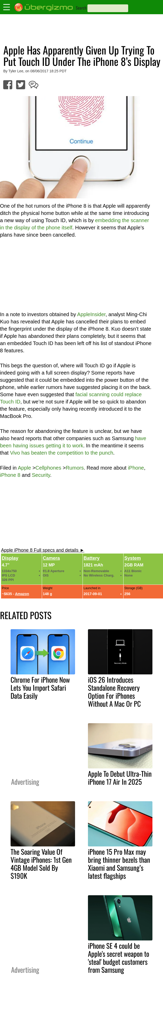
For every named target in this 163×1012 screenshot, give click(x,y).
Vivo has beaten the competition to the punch (61, 453)
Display (10, 558)
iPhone (136, 468)
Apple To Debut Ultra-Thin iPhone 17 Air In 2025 (120, 777)
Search (81, 8)
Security (41, 475)
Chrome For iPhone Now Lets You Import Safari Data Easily (40, 687)
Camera (51, 558)
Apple (24, 468)
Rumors (75, 468)
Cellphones (48, 468)
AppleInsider (91, 314)
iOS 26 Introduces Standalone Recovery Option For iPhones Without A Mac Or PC (114, 691)
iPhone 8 (10, 475)
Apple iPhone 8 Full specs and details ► (42, 550)
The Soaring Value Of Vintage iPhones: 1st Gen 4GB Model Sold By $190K (41, 863)
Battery (92, 558)
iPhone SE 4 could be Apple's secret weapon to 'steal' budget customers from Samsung (118, 957)
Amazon (22, 594)
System (132, 558)
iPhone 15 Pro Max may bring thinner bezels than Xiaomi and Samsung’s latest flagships (119, 863)
